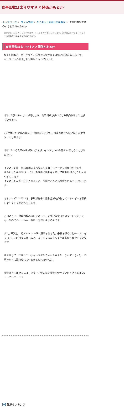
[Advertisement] (45, 89)
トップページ (9, 22)
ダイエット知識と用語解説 (51, 22)
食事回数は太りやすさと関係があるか (33, 7)
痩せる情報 (27, 22)
